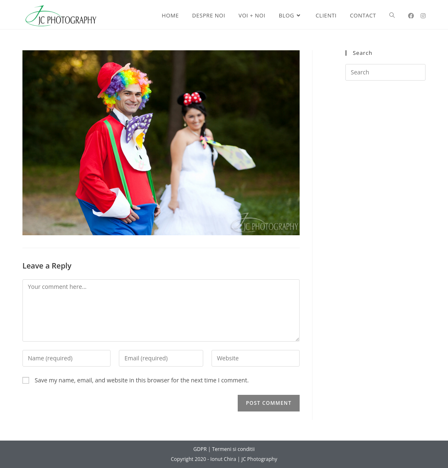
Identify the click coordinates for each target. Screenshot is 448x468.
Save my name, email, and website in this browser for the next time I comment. (142, 380)
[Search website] (392, 15)
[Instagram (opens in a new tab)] (423, 16)
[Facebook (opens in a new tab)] (411, 16)
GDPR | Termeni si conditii (223, 449)
